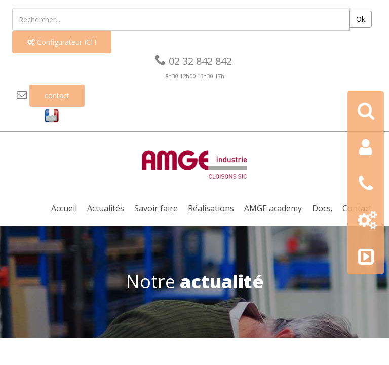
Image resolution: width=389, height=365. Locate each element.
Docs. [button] (322, 208)
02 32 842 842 (193, 61)
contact (57, 95)
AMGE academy (273, 208)
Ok (360, 19)
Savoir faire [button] (156, 208)
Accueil (64, 208)
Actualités (105, 208)
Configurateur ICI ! (61, 42)
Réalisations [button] (211, 208)
